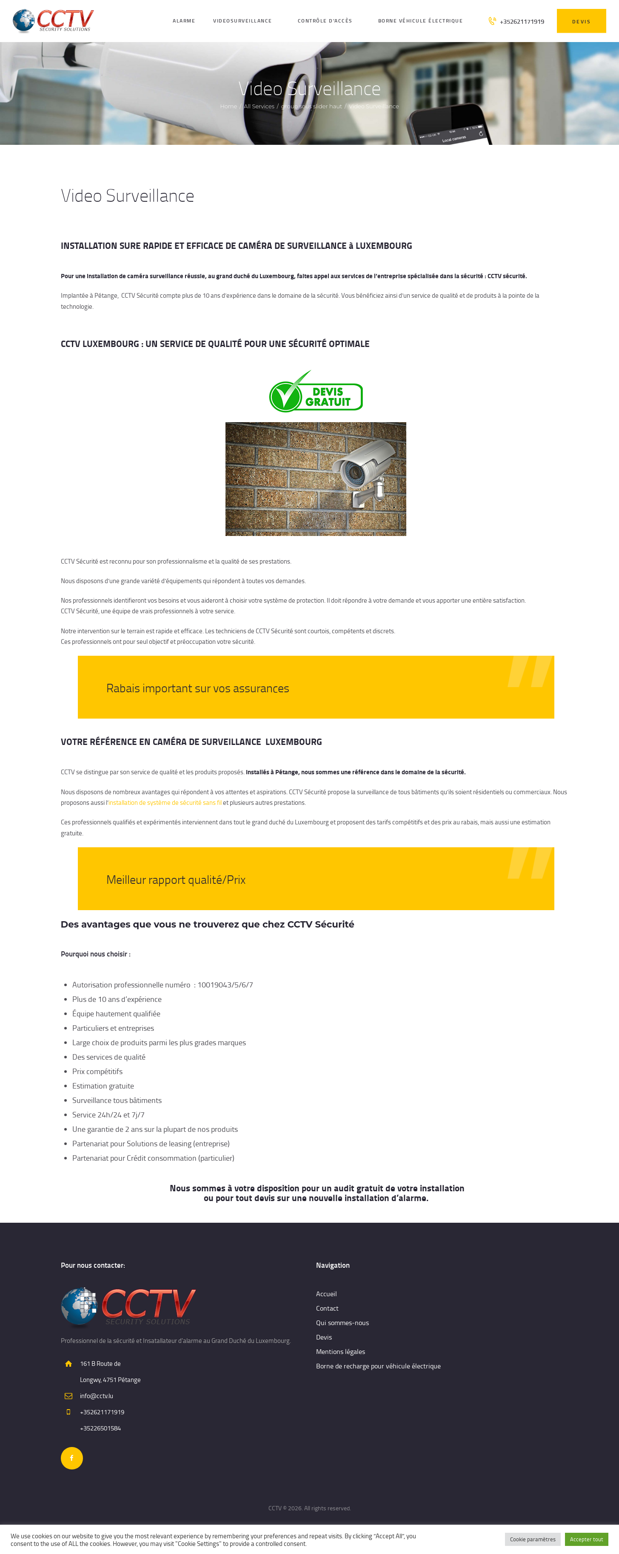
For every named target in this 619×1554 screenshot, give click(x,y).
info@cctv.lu (96, 1395)
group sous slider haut (311, 106)
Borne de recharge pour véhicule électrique (378, 1366)
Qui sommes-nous (342, 1322)
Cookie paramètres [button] (533, 1539)
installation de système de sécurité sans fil (165, 802)
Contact (327, 1308)
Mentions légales (340, 1351)
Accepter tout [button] (586, 1539)
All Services (259, 106)
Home (228, 106)
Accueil (326, 1293)
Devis (324, 1337)
